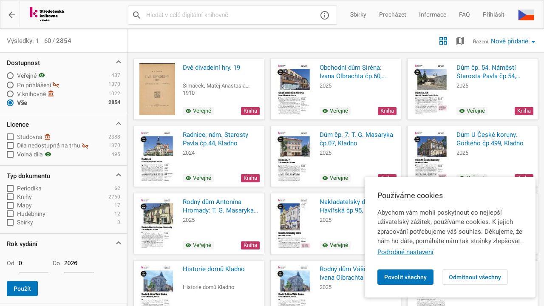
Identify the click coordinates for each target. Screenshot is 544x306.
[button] (526, 14)
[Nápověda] (324, 14)
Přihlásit (493, 14)
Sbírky (358, 14)
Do (56, 263)
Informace (432, 14)
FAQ (464, 14)
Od (10, 263)
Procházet (392, 14)
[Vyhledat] (136, 14)
